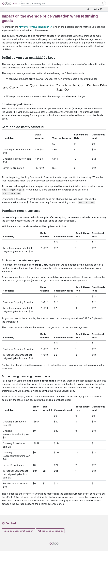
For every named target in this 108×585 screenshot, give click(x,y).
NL (88, 9)
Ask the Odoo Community (50, 531)
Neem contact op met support (18, 531)
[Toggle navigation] (2, 9)
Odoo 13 (98, 9)
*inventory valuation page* (34, 26)
